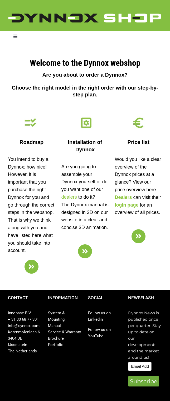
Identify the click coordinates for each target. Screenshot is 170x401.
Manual (54, 325)
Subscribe (143, 381)
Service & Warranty (64, 332)
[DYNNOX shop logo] (85, 15)
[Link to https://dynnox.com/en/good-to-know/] (31, 267)
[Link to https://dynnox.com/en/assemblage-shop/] (85, 251)
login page (127, 205)
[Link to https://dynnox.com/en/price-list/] (138, 236)
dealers (69, 197)
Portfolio (56, 344)
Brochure (56, 338)
